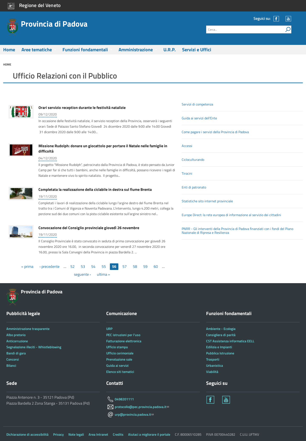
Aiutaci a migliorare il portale (149, 434)
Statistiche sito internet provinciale (207, 201)
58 (135, 266)
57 (124, 266)
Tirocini (187, 173)
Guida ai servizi (117, 365)
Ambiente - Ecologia (220, 328)
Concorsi (12, 359)
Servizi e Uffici (196, 49)
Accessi (187, 145)
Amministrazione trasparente (28, 328)
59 (145, 266)
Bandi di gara (16, 353)
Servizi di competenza (197, 104)
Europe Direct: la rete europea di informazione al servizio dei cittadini (231, 214)
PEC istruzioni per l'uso (123, 334)
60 (156, 266)
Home (9, 49)
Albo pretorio (16, 334)
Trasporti (212, 359)
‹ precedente (50, 266)
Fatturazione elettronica (123, 341)
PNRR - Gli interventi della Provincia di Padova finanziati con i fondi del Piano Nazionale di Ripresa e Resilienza (237, 230)
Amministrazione (136, 49)
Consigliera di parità (220, 334)
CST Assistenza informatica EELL (230, 341)
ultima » (103, 274)
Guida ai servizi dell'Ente (199, 118)
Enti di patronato (194, 187)
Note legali (76, 434)
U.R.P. (169, 49)
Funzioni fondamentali (85, 49)
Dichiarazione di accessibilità (27, 434)
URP (109, 328)
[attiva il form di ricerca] (287, 29)
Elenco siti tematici (120, 371)
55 (104, 266)
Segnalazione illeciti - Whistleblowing (33, 347)
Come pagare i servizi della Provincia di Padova (215, 131)
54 (93, 266)
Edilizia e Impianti (219, 347)
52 (72, 266)
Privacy (58, 434)
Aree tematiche (36, 49)
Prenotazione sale (119, 359)
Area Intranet (98, 434)
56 (114, 266)
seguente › (82, 274)
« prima (27, 266)
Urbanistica (214, 365)
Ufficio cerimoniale (119, 353)
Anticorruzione (17, 341)
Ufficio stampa (117, 347)
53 (83, 266)
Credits (118, 434)
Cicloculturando (193, 159)
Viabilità (212, 371)
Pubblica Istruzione (220, 353)
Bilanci (11, 365)
